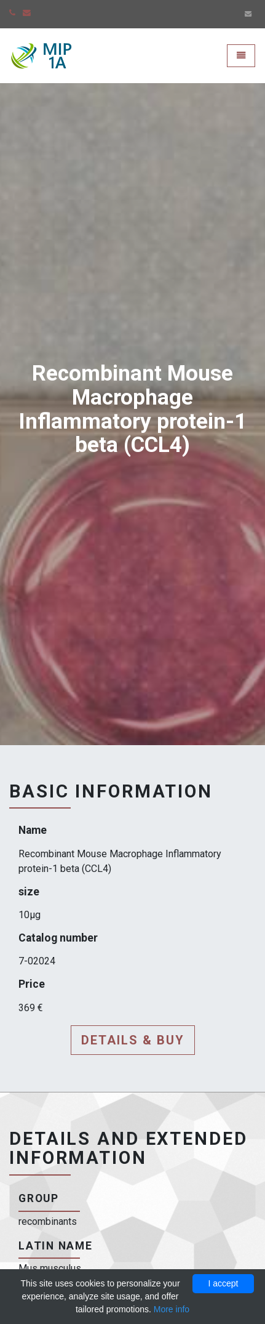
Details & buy (132, 1040)
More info (171, 1309)
